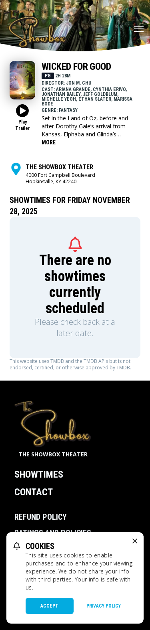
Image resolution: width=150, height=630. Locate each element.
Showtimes (38, 474)
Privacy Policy (103, 606)
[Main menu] (139, 29)
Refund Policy (40, 517)
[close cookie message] (135, 541)
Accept (49, 606)
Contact (33, 492)
